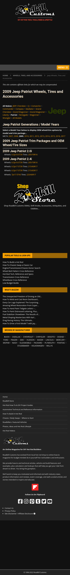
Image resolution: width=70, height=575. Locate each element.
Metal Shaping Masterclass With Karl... (19, 317)
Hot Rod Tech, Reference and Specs (18, 274)
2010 (26, 136)
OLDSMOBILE (25, 343)
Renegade (23, 115)
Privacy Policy (10, 511)
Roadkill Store (8, 401)
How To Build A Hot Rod (12, 414)
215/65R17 (32, 170)
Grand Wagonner (20, 112)
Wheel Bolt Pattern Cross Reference (18, 271)
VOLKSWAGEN (37, 345)
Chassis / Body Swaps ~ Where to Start (18, 418)
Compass (20, 109)
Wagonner (34, 115)
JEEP (14, 106)
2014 (47, 136)
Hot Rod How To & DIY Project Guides (18, 405)
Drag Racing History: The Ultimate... (18, 320)
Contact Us (9, 508)
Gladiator (30, 109)
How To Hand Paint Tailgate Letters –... (19, 308)
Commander (8, 109)
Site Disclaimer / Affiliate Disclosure (20, 513)
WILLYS (49, 345)
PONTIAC (61, 343)
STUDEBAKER (23, 345)
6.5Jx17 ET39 (17, 166)
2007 (11, 136)
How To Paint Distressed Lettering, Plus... (20, 311)
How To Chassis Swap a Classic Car (18, 265)
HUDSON (31, 340)
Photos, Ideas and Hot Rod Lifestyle (17, 426)
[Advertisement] (35, 43)
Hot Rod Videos (9, 430)
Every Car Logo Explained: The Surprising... (21, 302)
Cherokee (21, 106)
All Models (17, 118)
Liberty (6, 115)
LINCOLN (49, 340)
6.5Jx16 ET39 (17, 154)
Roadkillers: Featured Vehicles (15, 422)
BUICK (7, 336)
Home (5, 397)
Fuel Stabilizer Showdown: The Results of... (21, 314)
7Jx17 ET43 (16, 174)
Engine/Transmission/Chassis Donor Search (21, 268)
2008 (16, 136)
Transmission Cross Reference (16, 277)
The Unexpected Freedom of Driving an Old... (22, 296)
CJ (28, 106)
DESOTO (51, 336)
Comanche (36, 106)
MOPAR (6, 343)
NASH (14, 343)
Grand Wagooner (37, 112)
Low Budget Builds (11, 283)
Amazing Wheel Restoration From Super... (21, 305)
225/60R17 (31, 174)
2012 (37, 136)
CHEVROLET (28, 336)
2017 (63, 136)
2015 (53, 136)
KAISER (40, 340)
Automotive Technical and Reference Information (22, 409)
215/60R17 (32, 166)
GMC (22, 340)
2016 (58, 136)
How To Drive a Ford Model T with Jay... (19, 323)
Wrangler (7, 118)
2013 (42, 136)
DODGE (60, 336)
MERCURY (60, 340)
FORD (5, 340)
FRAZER (14, 340)
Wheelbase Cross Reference (15, 280)
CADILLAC (16, 336)
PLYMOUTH (50, 343)
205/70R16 (32, 154)
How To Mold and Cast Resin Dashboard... (21, 299)
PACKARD (38, 343)
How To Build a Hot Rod (13, 262)
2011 (32, 136)
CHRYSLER (40, 336)
